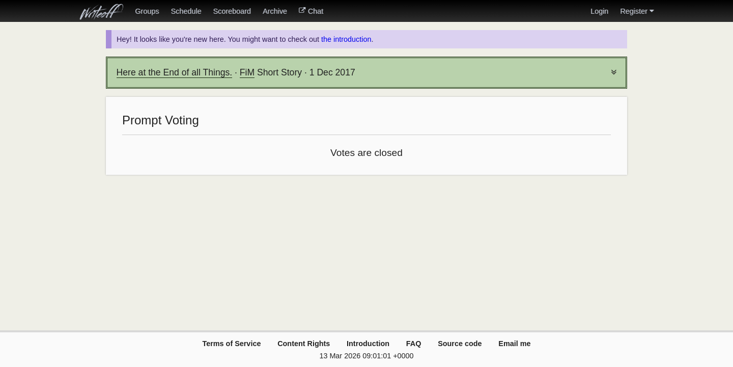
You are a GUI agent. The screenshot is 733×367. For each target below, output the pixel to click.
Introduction (368, 343)
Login (599, 11)
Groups (147, 11)
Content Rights (303, 343)
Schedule (186, 11)
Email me (514, 343)
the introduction (346, 39)
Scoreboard (231, 11)
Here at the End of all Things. (175, 72)
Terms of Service (231, 343)
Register (637, 11)
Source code (460, 343)
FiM (247, 72)
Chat (311, 11)
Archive (275, 11)
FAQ (413, 343)
